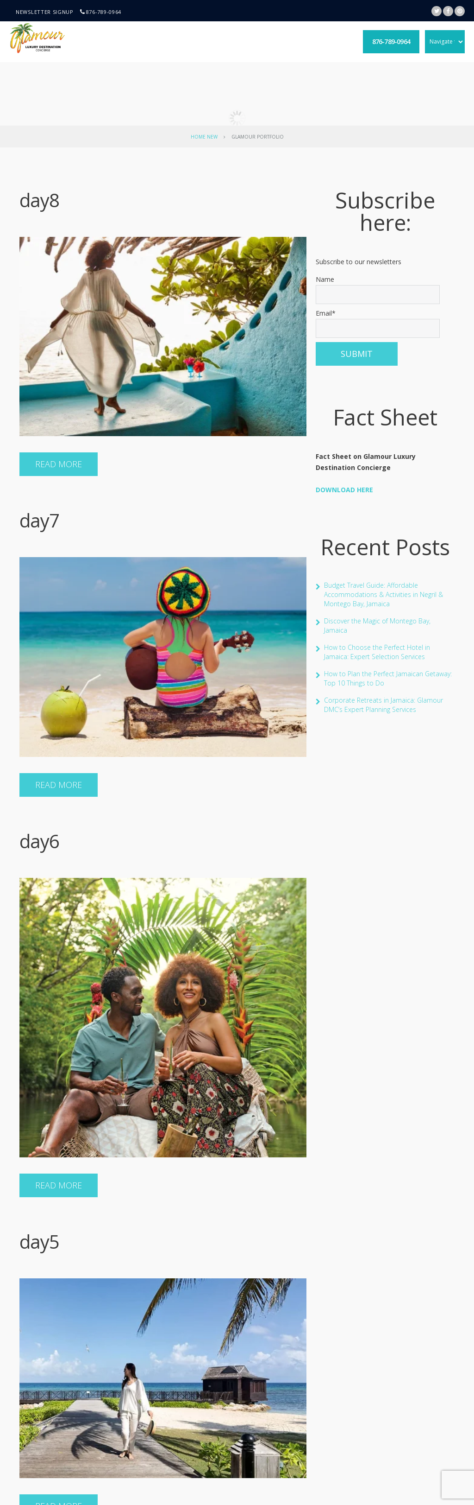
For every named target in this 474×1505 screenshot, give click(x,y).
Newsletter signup (45, 11)
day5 (39, 1241)
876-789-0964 (103, 11)
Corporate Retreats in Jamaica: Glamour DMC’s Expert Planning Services (383, 705)
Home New (204, 136)
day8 (39, 200)
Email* (378, 323)
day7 (39, 520)
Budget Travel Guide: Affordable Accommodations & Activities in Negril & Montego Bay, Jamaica (383, 594)
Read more (58, 464)
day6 (39, 841)
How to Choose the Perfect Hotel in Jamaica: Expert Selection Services (377, 652)
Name (378, 289)
